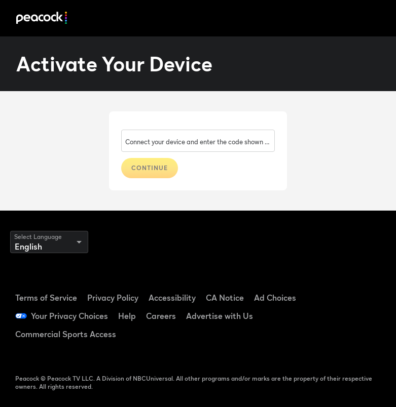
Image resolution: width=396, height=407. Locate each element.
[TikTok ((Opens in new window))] (362, 286)
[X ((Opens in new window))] (336, 343)
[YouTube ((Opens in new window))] (336, 315)
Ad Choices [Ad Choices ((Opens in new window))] (275, 298)
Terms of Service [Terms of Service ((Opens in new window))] (46, 298)
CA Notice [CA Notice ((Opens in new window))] (225, 298)
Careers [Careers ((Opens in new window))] (161, 316)
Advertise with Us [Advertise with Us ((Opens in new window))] (219, 316)
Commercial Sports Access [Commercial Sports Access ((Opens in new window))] (65, 334)
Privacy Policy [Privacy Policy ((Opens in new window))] (112, 298)
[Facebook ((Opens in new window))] (336, 286)
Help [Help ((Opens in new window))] (127, 316)
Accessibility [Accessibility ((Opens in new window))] (172, 298)
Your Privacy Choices (69, 316)
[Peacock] (41, 18)
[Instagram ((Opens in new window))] (362, 315)
